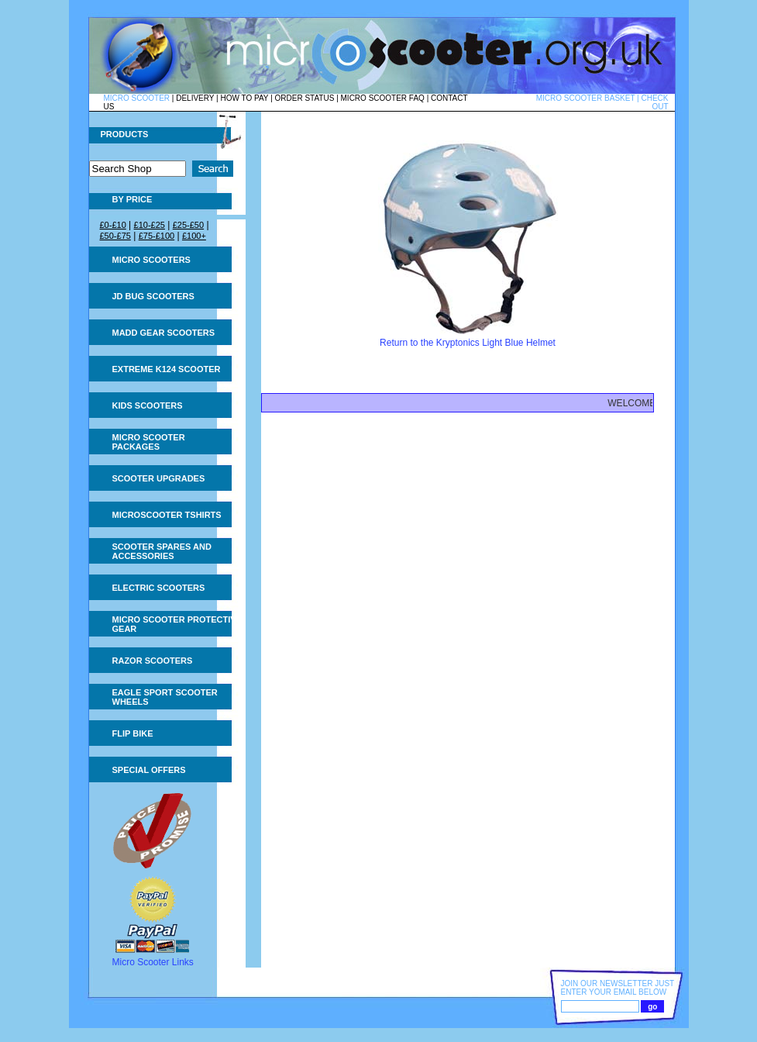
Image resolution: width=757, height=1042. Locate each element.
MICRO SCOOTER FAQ (383, 98)
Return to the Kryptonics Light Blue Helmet (468, 342)
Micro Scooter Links (153, 962)
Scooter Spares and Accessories (162, 551)
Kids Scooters (147, 405)
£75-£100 (157, 235)
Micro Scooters (151, 259)
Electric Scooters (158, 587)
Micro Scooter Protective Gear (177, 624)
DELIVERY (195, 98)
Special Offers (149, 770)
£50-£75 (115, 235)
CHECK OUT (654, 102)
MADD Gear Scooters (163, 332)
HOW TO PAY (244, 98)
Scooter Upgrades (158, 478)
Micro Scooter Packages (148, 442)
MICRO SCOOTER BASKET (585, 98)
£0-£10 (113, 224)
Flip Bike (132, 733)
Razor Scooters (152, 660)
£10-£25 (149, 224)
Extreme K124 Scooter (166, 369)
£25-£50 (188, 224)
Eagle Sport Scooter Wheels (165, 697)
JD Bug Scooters (153, 296)
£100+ (194, 235)
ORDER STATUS (305, 98)
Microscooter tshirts (167, 514)
